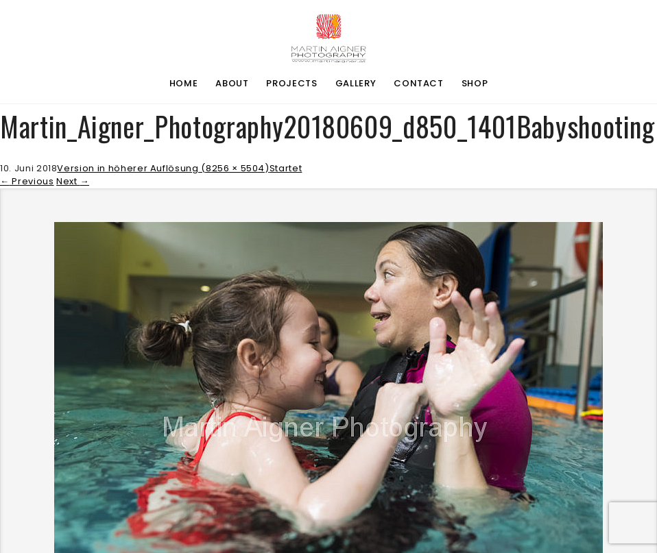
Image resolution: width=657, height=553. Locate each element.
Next (72, 181)
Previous (27, 181)
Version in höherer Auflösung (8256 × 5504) (163, 168)
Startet (286, 168)
